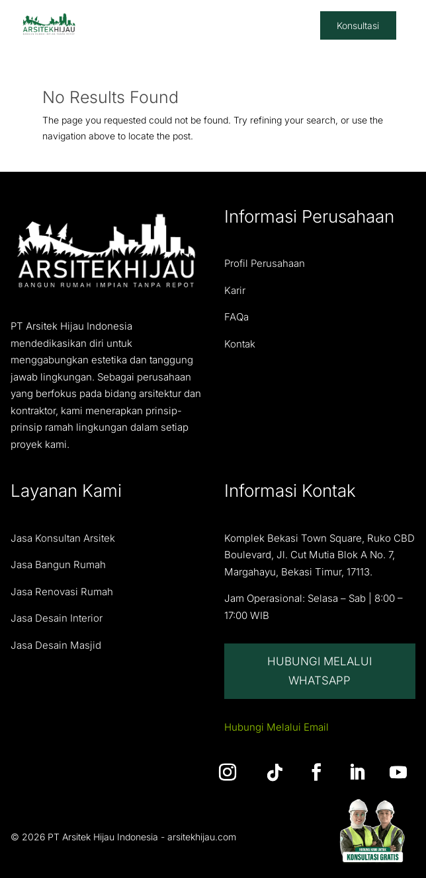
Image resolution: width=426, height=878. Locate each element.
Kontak (239, 344)
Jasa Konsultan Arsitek (63, 538)
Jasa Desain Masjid (56, 645)
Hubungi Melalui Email (276, 727)
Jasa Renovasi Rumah (62, 591)
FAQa (236, 317)
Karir (234, 290)
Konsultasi (358, 25)
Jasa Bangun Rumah (58, 564)
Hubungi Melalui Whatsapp (319, 671)
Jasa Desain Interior (57, 618)
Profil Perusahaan (264, 263)
